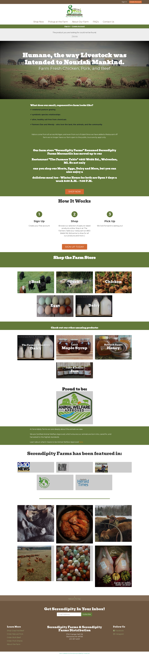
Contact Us (108, 21)
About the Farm (13, 644)
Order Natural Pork (15, 634)
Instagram (118, 634)
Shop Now (38, 21)
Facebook (118, 631)
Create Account (135, 2)
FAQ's (96, 21)
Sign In (124, 2)
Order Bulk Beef (14, 637)
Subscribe (87, 614)
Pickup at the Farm (58, 21)
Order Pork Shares (14, 641)
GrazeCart (86, 653)
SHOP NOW (74, 191)
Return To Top (74, 598)
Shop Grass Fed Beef (15, 631)
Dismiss (74, 36)
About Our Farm (80, 21)
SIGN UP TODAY (74, 246)
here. (81, 442)
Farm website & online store (67, 653)
